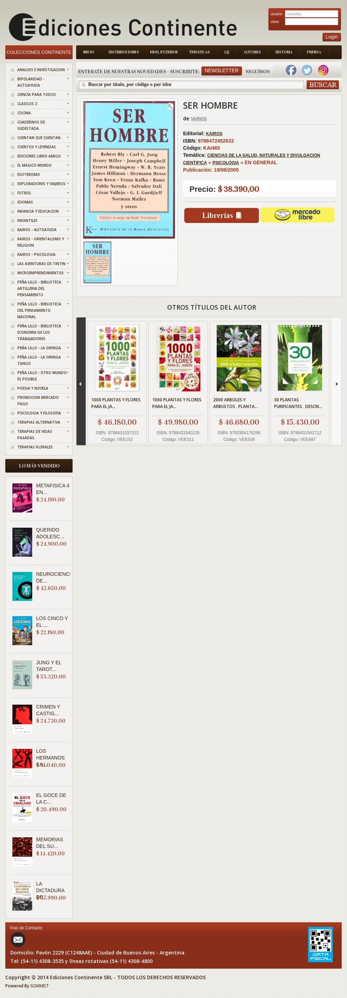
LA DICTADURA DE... (50, 890)
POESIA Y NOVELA (32, 388)
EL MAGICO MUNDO (34, 165)
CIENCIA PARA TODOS (36, 94)
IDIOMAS (25, 202)
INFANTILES (27, 220)
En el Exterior (164, 52)
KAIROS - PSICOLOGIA (36, 254)
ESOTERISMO (28, 174)
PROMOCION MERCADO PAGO (38, 400)
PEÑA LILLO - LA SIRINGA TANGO (39, 360)
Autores (252, 52)
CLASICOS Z (27, 103)
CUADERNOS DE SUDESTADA (31, 125)
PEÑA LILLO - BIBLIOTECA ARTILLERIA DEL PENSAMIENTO (39, 288)
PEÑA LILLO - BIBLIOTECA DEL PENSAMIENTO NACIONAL (39, 310)
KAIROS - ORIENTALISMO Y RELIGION (40, 242)
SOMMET (39, 985)
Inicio (88, 52)
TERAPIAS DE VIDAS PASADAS (34, 434)
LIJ (226, 52)
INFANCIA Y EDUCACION (38, 211)
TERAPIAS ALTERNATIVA (38, 422)
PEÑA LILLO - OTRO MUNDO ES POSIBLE (42, 376)
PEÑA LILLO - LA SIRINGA (39, 347)
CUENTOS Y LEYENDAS (36, 146)
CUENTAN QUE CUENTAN (39, 137)
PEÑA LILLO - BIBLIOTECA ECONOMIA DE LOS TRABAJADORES (39, 332)
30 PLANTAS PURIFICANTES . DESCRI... (298, 403)
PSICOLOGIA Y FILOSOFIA (39, 413)
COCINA (24, 112)
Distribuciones (124, 52)
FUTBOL (24, 192)
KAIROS (214, 133)
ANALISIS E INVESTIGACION (41, 69)
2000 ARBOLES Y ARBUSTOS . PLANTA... (235, 403)
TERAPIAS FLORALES (35, 446)
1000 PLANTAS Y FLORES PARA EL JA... (116, 403)
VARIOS (199, 118)
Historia (283, 52)
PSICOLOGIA (225, 162)
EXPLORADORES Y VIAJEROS (41, 183)
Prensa (314, 52)
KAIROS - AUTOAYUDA (37, 229)
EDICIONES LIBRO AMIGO (39, 156)
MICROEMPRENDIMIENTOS (40, 272)
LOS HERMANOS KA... (50, 757)
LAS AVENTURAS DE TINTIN (41, 263)
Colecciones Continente (39, 52)
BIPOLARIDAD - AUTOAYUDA (31, 82)
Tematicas (199, 52)
